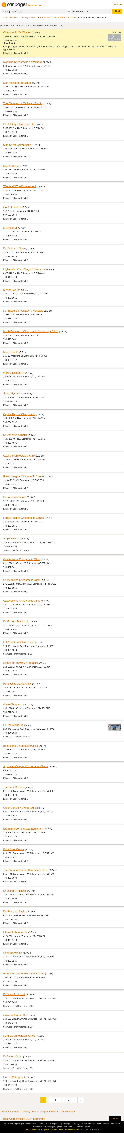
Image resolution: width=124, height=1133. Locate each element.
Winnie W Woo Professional (19, 186)
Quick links (115, 1118)
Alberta (34, 17)
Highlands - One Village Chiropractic (24, 269)
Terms (60, 1130)
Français (118, 4)
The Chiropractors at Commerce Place (25, 870)
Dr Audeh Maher (12, 1056)
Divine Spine (10, 165)
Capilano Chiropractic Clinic (19, 455)
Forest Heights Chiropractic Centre (23, 476)
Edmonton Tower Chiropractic (20, 662)
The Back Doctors (13, 787)
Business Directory (72, 1130)
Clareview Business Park (64, 17)
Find (117, 11)
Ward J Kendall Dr (14, 372)
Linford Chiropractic (14, 1077)
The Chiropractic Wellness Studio (22, 103)
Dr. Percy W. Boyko (14, 911)
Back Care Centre (13, 849)
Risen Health (10, 352)
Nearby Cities (29, 1111)
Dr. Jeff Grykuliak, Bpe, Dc (18, 124)
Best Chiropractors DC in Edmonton (24, 1118)
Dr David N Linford (14, 994)
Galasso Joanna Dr (14, 1015)
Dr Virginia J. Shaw (14, 248)
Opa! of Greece (12, 207)
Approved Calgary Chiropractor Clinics (25, 766)
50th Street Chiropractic (17, 144)
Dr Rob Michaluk (13, 724)
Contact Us (35, 1130)
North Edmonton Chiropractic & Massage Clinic (30, 331)
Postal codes (67, 1111)
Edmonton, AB (80, 11)
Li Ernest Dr (10, 227)
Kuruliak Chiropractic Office (19, 1035)
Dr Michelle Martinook (16, 621)
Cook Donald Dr (12, 952)
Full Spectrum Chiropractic (18, 642)
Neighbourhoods (48, 1111)
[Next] (81, 1100)
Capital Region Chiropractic (19, 414)
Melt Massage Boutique (17, 82)
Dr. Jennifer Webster (15, 434)
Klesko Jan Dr (11, 289)
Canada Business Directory (15, 17)
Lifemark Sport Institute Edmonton (23, 828)
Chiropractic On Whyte (16, 32)
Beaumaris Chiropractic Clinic (20, 745)
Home (27, 1130)
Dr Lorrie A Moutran (14, 497)
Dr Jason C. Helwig (14, 890)
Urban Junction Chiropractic (19, 807)
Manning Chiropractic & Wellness (22, 62)
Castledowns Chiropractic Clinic (21, 559)
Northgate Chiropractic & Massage (23, 310)
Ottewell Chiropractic (15, 932)
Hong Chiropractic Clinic (17, 683)
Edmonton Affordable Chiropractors (23, 973)
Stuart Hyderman (13, 393)
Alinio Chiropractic (13, 704)
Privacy (54, 1130)
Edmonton (45, 17)
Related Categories (9, 1111)
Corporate (45, 1130)
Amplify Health (11, 538)
